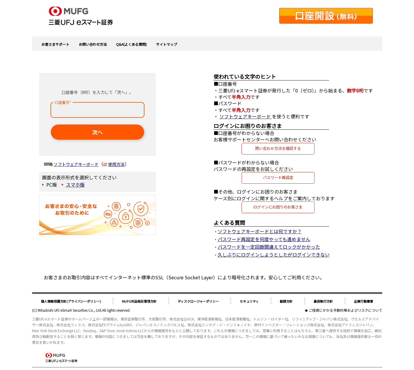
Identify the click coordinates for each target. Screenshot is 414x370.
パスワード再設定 (278, 177)
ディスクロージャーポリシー (198, 301)
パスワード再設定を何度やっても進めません (264, 239)
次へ (97, 132)
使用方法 (116, 164)
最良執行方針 (323, 301)
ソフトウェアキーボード (76, 164)
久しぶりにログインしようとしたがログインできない (274, 254)
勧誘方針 (286, 301)
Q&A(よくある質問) (131, 44)
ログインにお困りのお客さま (278, 207)
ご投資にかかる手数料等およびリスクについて (345, 310)
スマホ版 (75, 184)
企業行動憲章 (363, 301)
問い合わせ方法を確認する (278, 148)
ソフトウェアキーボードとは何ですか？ (260, 231)
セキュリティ (249, 301)
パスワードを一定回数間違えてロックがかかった (269, 246)
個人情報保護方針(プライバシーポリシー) (71, 301)
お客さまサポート (55, 44)
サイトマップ (166, 44)
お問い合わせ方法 (93, 44)
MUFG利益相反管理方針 (139, 301)
